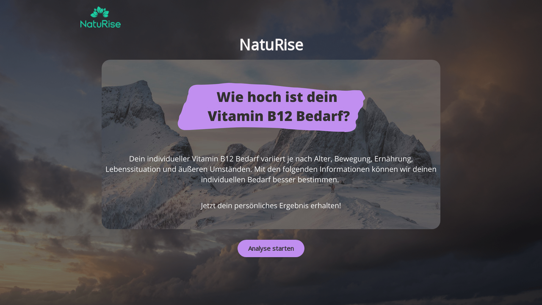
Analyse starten (271, 248)
